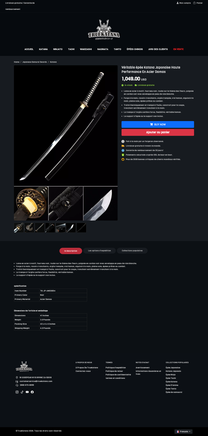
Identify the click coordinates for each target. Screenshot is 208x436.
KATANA (43, 49)
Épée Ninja (170, 374)
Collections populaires (132, 250)
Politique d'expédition (116, 367)
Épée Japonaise (173, 367)
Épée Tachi (171, 378)
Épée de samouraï (174, 392)
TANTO (117, 49)
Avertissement (143, 367)
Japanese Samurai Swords (34, 62)
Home (16, 62)
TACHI (71, 49)
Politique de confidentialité (118, 374)
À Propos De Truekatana (87, 367)
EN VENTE (178, 49)
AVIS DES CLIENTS (158, 49)
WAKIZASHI (86, 49)
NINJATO (57, 49)
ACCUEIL (29, 49)
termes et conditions (115, 378)
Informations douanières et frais (148, 372)
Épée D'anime (172, 385)
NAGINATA (102, 49)
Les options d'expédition (99, 250)
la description (70, 251)
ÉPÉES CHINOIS (135, 49)
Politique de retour (114, 371)
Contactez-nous (83, 371)
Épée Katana (171, 381)
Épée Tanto (171, 388)
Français (183, 431)
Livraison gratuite (144, 85)
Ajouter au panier (158, 132)
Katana (53, 62)
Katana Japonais (173, 371)
